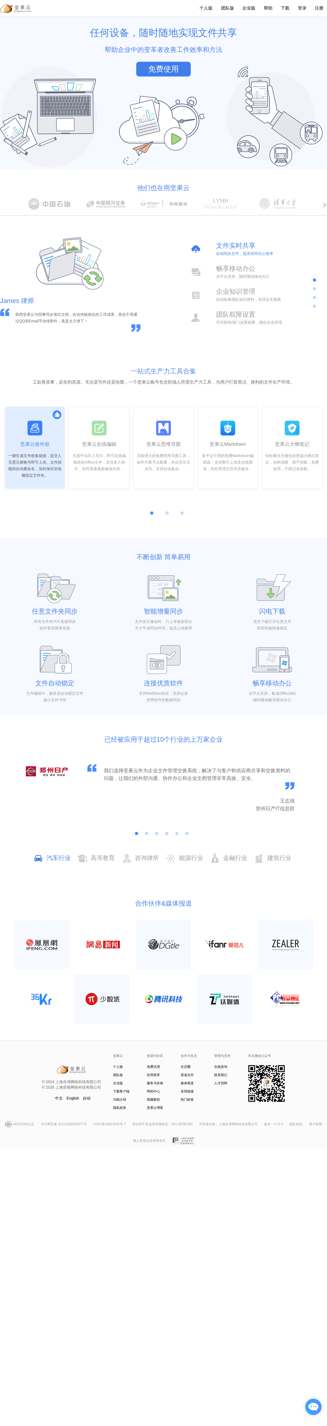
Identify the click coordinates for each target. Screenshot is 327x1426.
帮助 (268, 8)
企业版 (248, 8)
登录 (302, 8)
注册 (319, 8)
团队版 (227, 8)
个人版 (206, 8)
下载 (285, 8)
